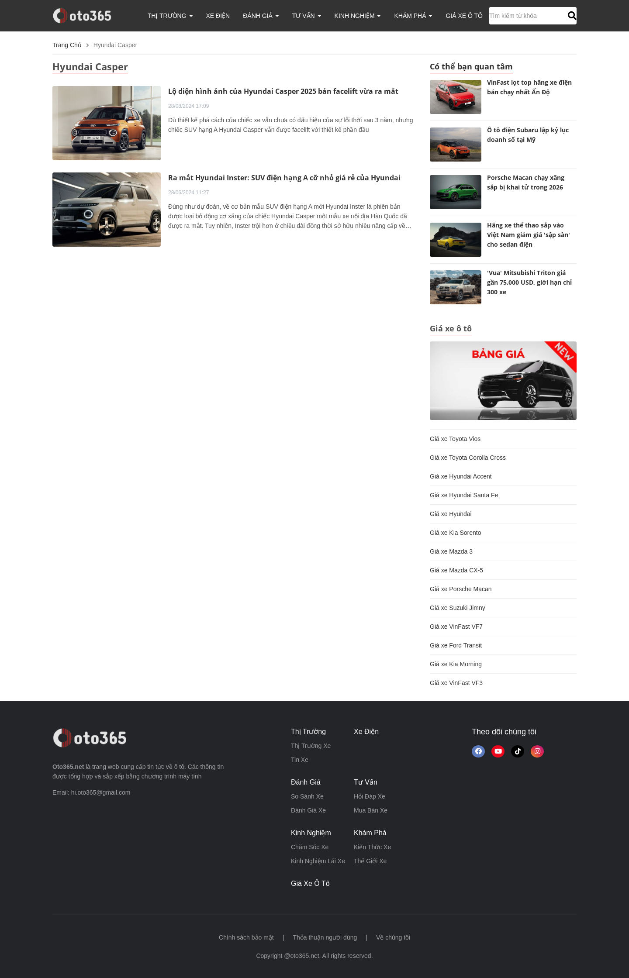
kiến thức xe (372, 847)
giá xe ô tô (464, 15)
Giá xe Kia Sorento (455, 532)
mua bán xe (370, 810)
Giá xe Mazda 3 (451, 551)
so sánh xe (307, 796)
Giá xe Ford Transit (456, 645)
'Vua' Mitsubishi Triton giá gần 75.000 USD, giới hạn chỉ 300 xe (529, 282)
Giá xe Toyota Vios (455, 438)
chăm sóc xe (309, 847)
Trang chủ (67, 44)
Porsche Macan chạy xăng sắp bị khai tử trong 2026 (525, 182)
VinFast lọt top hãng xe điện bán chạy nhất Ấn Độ (529, 87)
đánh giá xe (308, 810)
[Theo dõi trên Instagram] (537, 751)
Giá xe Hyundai (451, 513)
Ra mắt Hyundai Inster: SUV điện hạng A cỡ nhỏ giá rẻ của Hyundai (284, 178)
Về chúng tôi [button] (393, 937)
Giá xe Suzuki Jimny (457, 607)
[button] (571, 15)
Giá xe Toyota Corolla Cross (468, 457)
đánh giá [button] (261, 15)
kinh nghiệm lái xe (318, 860)
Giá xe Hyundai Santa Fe (464, 495)
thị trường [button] (170, 15)
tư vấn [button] (306, 15)
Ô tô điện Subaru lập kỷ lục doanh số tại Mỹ (528, 135)
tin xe (299, 759)
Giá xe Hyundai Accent (461, 476)
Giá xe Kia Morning (456, 664)
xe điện (218, 15)
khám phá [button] (413, 15)
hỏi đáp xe (369, 796)
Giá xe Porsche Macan (461, 588)
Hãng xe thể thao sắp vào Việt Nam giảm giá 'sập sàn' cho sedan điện (528, 234)
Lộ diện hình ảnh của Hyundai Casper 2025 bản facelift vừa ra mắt (283, 91)
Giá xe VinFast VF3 (456, 682)
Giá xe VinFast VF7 (456, 626)
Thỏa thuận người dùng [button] (325, 937)
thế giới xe (370, 860)
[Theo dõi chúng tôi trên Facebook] (478, 751)
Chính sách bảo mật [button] (246, 937)
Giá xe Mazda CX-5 (456, 570)
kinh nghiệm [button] (358, 15)
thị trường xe (311, 745)
